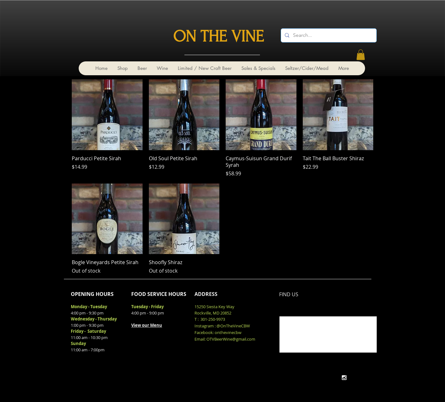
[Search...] (328, 35)
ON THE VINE (218, 36)
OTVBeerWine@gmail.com (230, 339)
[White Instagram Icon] (344, 377)
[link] (360, 54)
